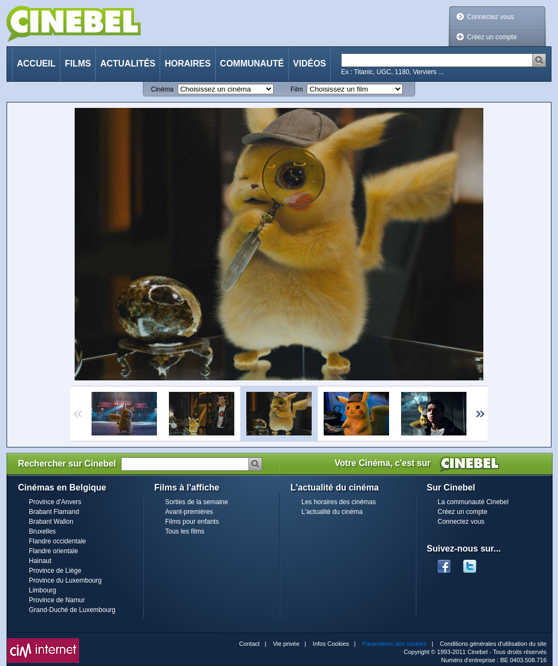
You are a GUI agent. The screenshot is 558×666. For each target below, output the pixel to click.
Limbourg (42, 590)
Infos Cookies (331, 643)
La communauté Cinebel (473, 502)
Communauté (252, 63)
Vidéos (309, 63)
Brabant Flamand (54, 512)
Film (296, 89)
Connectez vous (490, 17)
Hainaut (40, 561)
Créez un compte (492, 37)
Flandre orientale (53, 551)
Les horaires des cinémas (338, 502)
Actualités (127, 63)
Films (78, 63)
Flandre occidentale (57, 541)
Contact (249, 643)
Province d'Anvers (55, 502)
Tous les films (184, 531)
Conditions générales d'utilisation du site (493, 643)
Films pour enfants (192, 521)
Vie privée (286, 643)
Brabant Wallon (51, 521)
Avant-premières (189, 512)
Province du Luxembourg (65, 580)
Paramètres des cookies (394, 643)
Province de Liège (55, 570)
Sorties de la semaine (196, 502)
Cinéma (162, 89)
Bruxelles (42, 531)
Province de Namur (57, 600)
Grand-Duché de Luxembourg (72, 610)
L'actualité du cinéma (331, 512)
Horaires (187, 63)
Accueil (36, 63)
